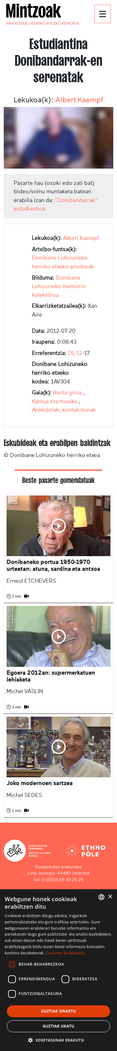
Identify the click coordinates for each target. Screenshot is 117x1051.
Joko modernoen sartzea (40, 783)
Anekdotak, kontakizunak (64, 410)
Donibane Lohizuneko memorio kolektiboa (59, 286)
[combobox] (101, 897)
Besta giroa (67, 392)
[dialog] (58, 970)
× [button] (110, 897)
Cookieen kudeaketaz (65, 953)
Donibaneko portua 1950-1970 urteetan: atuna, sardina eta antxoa (53, 565)
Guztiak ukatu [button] (59, 1026)
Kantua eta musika (54, 401)
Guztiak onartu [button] (58, 1011)
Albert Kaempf (79, 100)
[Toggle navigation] (102, 14)
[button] (58, 1040)
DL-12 (75, 353)
